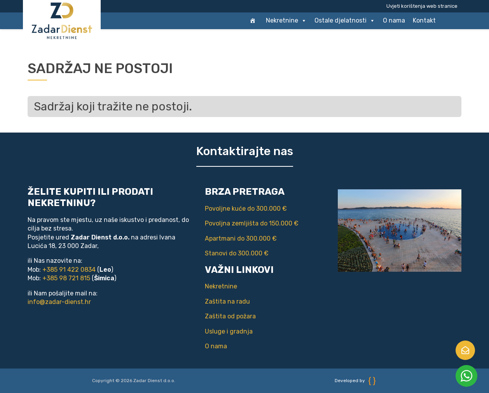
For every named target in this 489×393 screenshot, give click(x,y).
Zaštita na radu (227, 301)
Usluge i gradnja (229, 331)
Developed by (355, 380)
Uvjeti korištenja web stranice (422, 6)
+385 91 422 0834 (69, 269)
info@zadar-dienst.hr (59, 302)
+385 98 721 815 (66, 278)
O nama (394, 20)
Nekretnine (286, 20)
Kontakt (424, 20)
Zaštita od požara (230, 316)
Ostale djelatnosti (344, 20)
